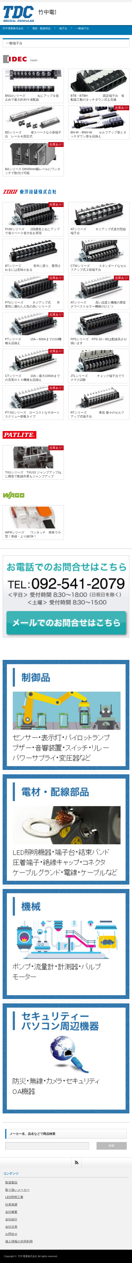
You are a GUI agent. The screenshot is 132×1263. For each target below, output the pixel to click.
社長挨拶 (11, 1204)
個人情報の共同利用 (19, 1241)
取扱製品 (11, 1182)
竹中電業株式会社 (27, 1256)
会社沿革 (11, 1226)
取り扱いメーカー (17, 1190)
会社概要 (11, 1212)
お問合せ (11, 1234)
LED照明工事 (14, 1197)
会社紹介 (11, 1219)
